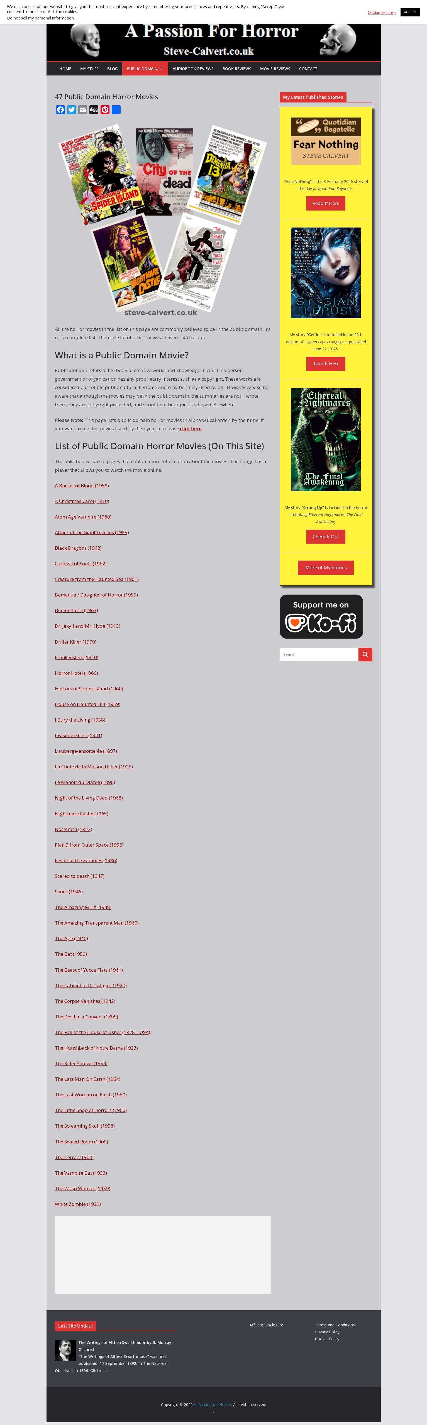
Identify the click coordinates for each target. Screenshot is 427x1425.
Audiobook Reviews (193, 68)
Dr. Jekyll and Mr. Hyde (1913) (87, 626)
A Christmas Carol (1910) (82, 501)
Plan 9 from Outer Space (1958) (89, 845)
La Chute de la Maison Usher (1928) (94, 766)
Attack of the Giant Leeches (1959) (92, 532)
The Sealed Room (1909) (81, 1141)
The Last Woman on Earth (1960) (91, 1094)
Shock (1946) (69, 891)
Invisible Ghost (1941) (78, 735)
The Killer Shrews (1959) (81, 1063)
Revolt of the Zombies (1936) (86, 860)
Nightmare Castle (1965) (81, 813)
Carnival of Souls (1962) (81, 563)
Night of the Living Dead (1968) (89, 798)
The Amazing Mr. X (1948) (83, 907)
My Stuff (89, 68)
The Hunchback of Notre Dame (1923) (96, 1048)
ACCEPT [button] (410, 11)
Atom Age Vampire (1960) (83, 517)
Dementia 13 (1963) (76, 610)
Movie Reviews (275, 68)
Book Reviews (237, 68)
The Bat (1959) (71, 954)
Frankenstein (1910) (76, 657)
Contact (308, 68)
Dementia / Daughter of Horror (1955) (96, 594)
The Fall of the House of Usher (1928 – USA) (102, 1032)
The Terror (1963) (74, 1157)
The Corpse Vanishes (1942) (85, 1001)
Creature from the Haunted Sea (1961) (97, 579)
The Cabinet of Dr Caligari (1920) (91, 985)
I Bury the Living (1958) (80, 720)
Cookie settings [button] (382, 12)
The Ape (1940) (71, 938)
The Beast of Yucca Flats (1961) (89, 970)
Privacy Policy (327, 1331)
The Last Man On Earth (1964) (87, 1079)
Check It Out (326, 536)
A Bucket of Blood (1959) (82, 485)
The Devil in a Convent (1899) (86, 1016)
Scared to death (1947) (79, 876)
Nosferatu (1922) (73, 829)
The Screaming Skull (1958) (85, 1126)
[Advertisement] (163, 1255)
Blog (112, 68)
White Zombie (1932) (78, 1204)
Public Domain (142, 68)
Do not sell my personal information (40, 18)
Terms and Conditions (335, 1325)
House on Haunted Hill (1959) (87, 704)
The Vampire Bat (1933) (81, 1173)
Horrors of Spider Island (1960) (89, 688)
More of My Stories (326, 567)
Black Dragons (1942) (78, 548)
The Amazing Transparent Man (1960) (97, 923)
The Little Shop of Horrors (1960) (91, 1110)
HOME (65, 68)
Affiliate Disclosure (266, 1325)
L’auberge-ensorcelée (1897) (86, 751)
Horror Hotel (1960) (76, 673)
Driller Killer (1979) (75, 642)
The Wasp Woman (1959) (82, 1188)
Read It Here (326, 203)
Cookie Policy (327, 1338)
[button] (161, 69)
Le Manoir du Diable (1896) (85, 782)
